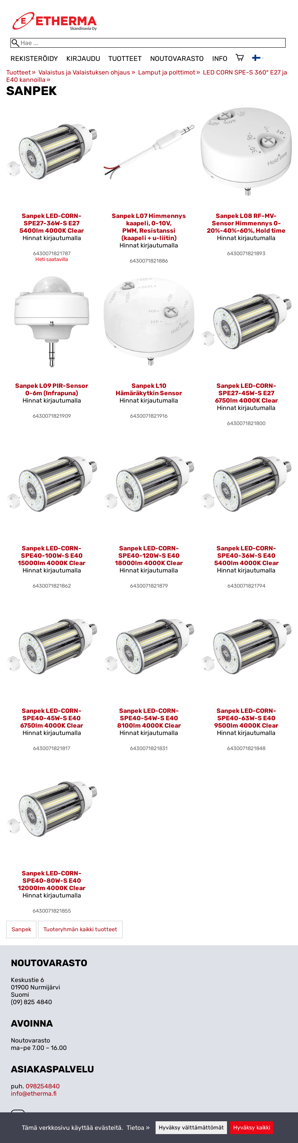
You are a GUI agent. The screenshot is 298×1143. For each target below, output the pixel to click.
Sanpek (21, 929)
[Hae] (148, 43)
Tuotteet (125, 58)
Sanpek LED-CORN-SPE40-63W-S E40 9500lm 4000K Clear (246, 718)
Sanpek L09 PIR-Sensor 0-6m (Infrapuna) (51, 389)
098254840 (43, 1086)
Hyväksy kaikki (251, 1127)
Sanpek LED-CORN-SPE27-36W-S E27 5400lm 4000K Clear (51, 223)
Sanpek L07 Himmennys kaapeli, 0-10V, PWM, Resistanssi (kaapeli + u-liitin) (149, 227)
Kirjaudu (83, 58)
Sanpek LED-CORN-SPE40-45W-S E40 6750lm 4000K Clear (51, 718)
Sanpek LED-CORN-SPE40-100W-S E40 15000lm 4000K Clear (51, 556)
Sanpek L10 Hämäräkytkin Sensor (149, 389)
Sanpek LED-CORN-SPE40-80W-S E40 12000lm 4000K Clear (51, 881)
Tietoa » (138, 1127)
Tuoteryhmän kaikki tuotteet (80, 929)
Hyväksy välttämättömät (191, 1127)
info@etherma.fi (34, 1093)
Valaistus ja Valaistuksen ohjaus (86, 72)
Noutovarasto (177, 58)
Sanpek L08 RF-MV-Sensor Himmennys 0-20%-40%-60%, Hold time (246, 223)
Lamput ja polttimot (169, 72)
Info (219, 58)
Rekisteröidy (34, 58)
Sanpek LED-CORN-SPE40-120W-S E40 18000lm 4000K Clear (149, 556)
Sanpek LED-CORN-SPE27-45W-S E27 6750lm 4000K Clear (246, 393)
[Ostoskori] (240, 58)
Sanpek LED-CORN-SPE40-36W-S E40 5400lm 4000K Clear (246, 556)
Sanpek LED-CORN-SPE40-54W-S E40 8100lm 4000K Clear (149, 718)
